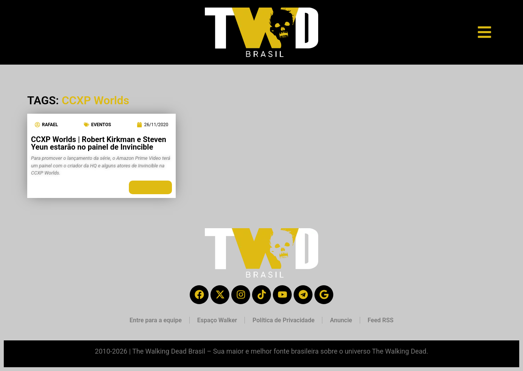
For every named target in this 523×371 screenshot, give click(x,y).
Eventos (101, 124)
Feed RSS (381, 320)
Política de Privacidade (283, 320)
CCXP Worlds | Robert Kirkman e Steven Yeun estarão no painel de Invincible (98, 143)
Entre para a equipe (156, 320)
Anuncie (341, 320)
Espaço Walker (217, 320)
